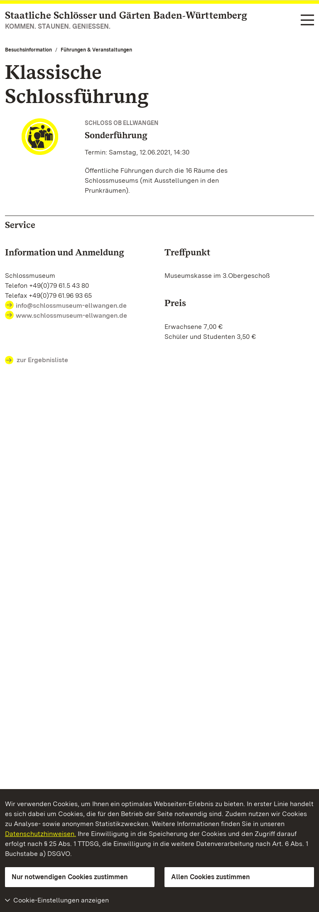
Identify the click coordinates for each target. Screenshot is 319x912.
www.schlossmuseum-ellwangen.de (71, 315)
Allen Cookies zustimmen (210, 877)
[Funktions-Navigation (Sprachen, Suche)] (307, 20)
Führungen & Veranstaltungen (96, 50)
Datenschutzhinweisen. (40, 834)
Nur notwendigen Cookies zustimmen (70, 877)
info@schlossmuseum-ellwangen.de (71, 305)
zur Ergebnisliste (36, 360)
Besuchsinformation (28, 50)
